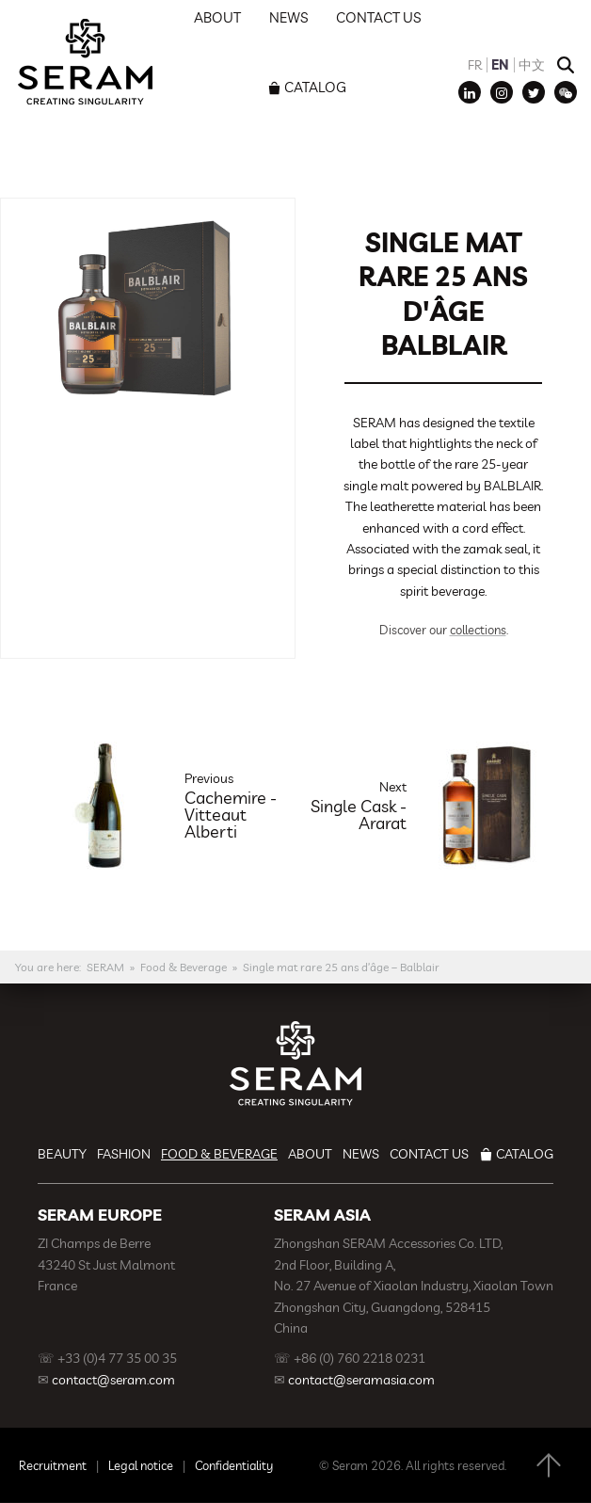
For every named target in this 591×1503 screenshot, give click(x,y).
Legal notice (140, 1465)
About (310, 1153)
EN (500, 64)
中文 (532, 64)
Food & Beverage (183, 967)
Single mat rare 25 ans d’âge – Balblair (341, 967)
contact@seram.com (113, 1379)
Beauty (62, 1153)
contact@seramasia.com (361, 1379)
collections (478, 629)
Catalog (315, 87)
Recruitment (53, 1465)
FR (475, 64)
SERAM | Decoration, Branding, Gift (84, 61)
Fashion (124, 1153)
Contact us (429, 1153)
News (361, 1153)
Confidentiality (234, 1465)
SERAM (105, 967)
